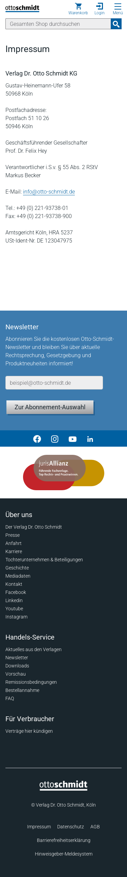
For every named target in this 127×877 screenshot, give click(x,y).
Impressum (39, 826)
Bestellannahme (22, 690)
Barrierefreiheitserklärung (63, 840)
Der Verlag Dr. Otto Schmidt (33, 527)
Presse (12, 535)
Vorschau (15, 674)
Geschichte (17, 567)
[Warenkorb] (78, 9)
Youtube (14, 608)
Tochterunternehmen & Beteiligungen (44, 559)
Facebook (15, 592)
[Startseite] (63, 789)
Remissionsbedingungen (31, 682)
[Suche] (58, 23)
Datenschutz (70, 826)
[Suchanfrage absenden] (116, 23)
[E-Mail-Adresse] (54, 383)
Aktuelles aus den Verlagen (33, 649)
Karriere (13, 551)
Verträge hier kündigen (29, 731)
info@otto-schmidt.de (49, 191)
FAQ (9, 698)
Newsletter (16, 657)
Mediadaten (17, 576)
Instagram (16, 616)
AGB (95, 826)
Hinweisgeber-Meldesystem (63, 854)
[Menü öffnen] (117, 6)
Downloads (17, 665)
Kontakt (13, 584)
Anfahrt (13, 543)
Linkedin (14, 600)
